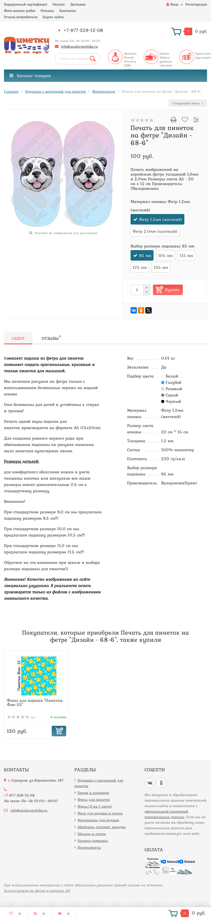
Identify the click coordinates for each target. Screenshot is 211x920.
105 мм (165, 255)
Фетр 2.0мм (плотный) (155, 231)
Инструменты (89, 847)
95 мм (145, 255)
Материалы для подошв (98, 820)
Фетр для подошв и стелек (100, 813)
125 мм (140, 267)
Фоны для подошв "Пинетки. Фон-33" (35, 702)
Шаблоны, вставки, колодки (102, 826)
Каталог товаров (30, 75)
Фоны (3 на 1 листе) (95, 806)
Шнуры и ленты (92, 833)
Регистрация (196, 4)
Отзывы (47, 10)
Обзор (18, 338)
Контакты (67, 10)
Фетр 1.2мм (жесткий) (160, 219)
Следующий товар (187, 103)
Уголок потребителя (20, 16)
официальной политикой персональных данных (166, 814)
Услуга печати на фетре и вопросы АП (37, 890)
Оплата (58, 4)
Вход (172, 4)
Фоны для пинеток (94, 799)
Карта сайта (53, 16)
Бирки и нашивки (93, 792)
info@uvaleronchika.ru (79, 46)
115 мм (186, 255)
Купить (172, 289)
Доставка (78, 4)
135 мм (161, 267)
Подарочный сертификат (25, 4)
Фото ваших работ (19, 10)
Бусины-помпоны (93, 840)
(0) (21, 717)
